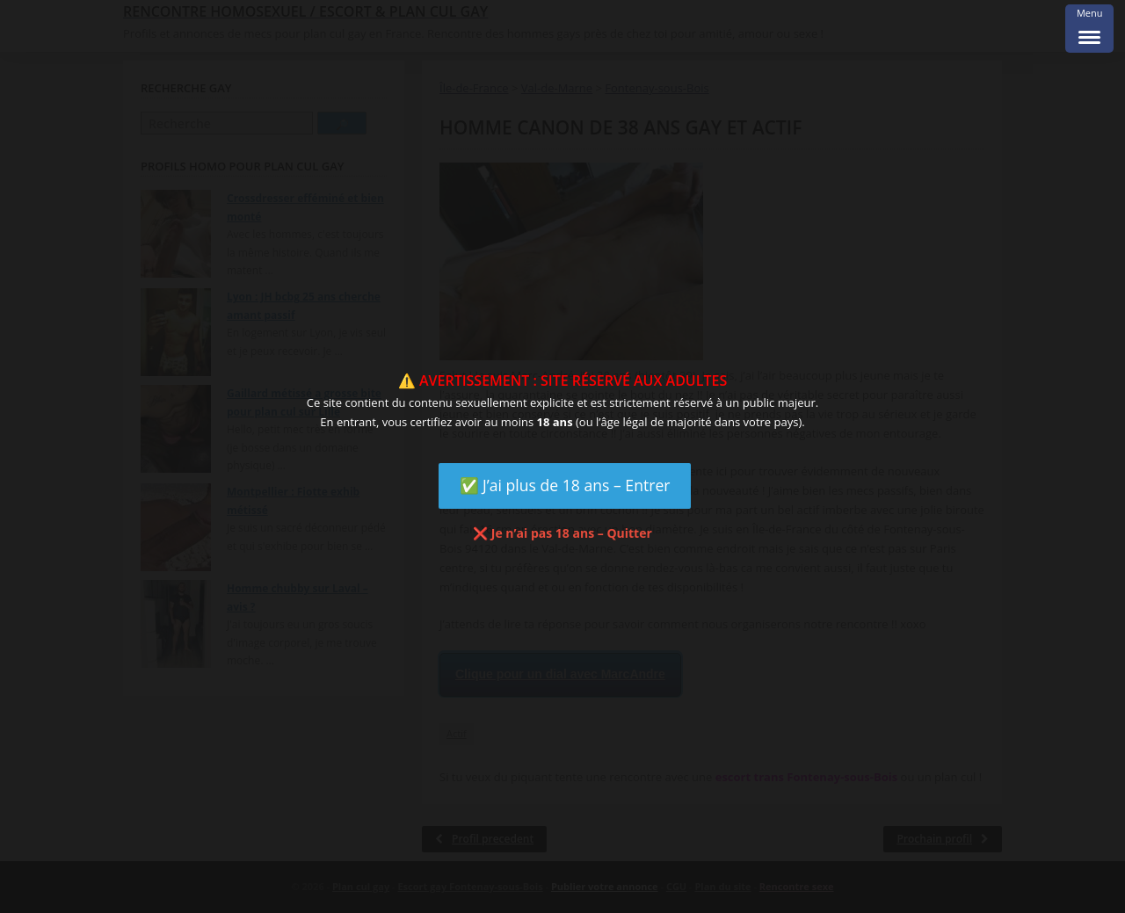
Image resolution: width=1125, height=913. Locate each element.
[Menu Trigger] (1089, 28)
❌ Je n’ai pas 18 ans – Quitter (562, 533)
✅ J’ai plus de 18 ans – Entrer (565, 485)
